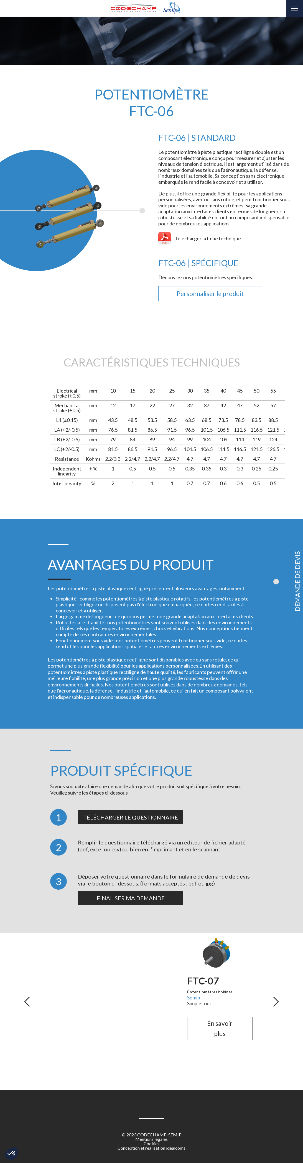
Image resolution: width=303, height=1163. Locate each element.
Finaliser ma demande (131, 898)
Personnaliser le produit (210, 293)
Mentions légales (151, 1139)
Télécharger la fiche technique (208, 238)
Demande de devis (297, 581)
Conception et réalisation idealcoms (151, 1148)
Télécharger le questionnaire (130, 817)
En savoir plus (83, 1059)
